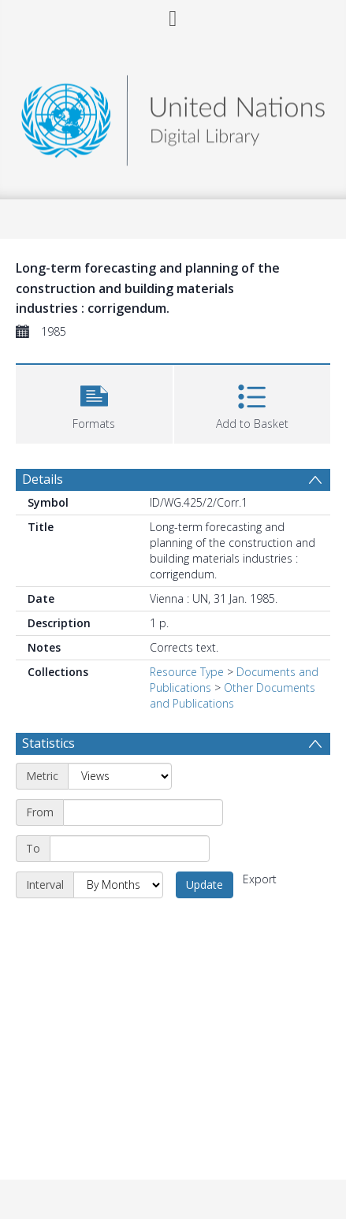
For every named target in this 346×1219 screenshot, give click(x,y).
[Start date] (143, 812)
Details (42, 479)
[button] (94, 402)
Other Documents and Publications (232, 695)
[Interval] (118, 885)
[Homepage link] (173, 116)
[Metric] (120, 776)
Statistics (48, 743)
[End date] (130, 848)
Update (204, 884)
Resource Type (187, 671)
